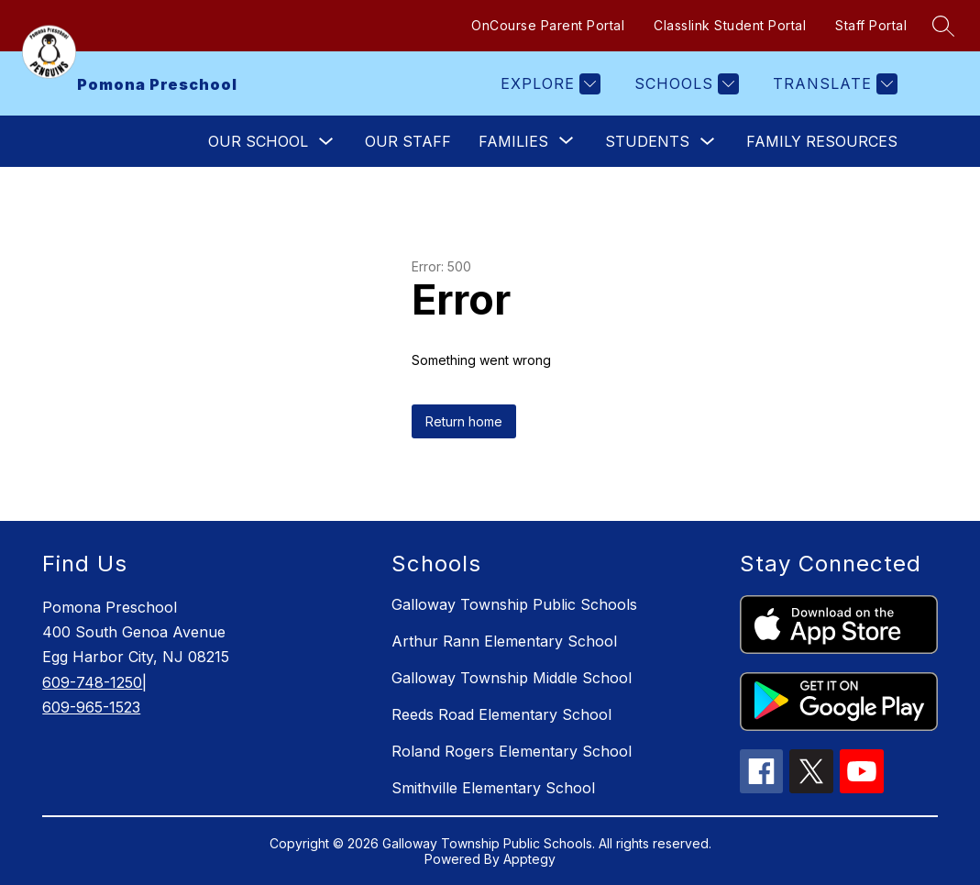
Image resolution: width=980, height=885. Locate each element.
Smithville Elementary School (493, 788)
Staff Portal (871, 25)
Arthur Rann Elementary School (504, 641)
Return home (463, 421)
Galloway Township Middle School (511, 678)
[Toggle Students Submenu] (708, 141)
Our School (258, 141)
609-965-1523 (91, 707)
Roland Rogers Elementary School (511, 751)
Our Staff (408, 141)
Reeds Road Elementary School (501, 714)
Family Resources (821, 141)
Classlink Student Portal (730, 25)
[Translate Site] (832, 83)
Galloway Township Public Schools (514, 604)
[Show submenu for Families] (513, 141)
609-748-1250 (92, 682)
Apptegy (529, 859)
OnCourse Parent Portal (547, 25)
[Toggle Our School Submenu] (326, 141)
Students (647, 141)
